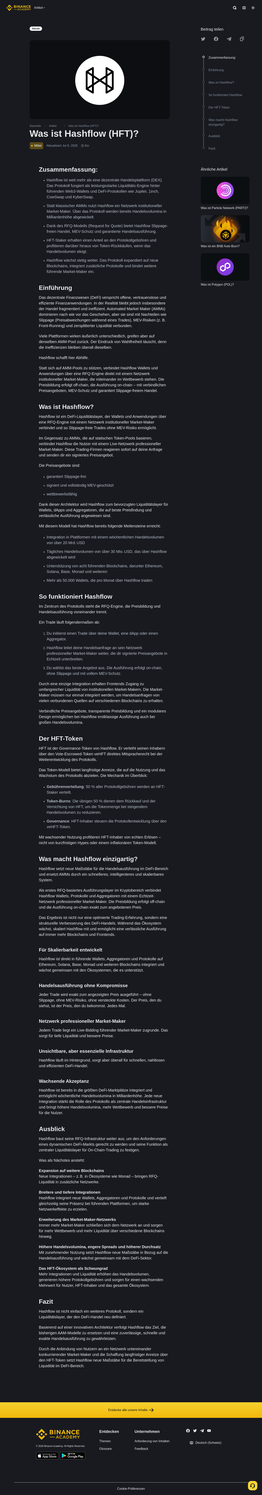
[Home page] (18, 8)
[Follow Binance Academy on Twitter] (195, 1430)
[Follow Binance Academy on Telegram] (202, 1430)
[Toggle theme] (253, 8)
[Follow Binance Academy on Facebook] (188, 1431)
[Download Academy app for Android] (72, 1456)
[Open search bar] (233, 7)
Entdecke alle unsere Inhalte (131, 1410)
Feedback (141, 1448)
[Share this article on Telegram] (229, 39)
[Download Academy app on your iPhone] (47, 1456)
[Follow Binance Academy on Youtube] (209, 1430)
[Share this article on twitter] (203, 39)
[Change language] (244, 7)
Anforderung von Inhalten (152, 1441)
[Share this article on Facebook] (216, 39)
